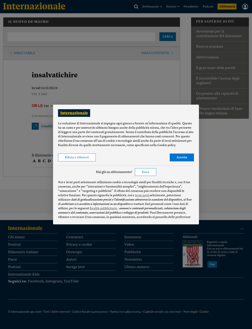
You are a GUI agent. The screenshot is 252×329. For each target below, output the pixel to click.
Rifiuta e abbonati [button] (77, 157)
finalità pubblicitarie (104, 208)
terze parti (142, 195)
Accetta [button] (182, 157)
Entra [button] (145, 172)
